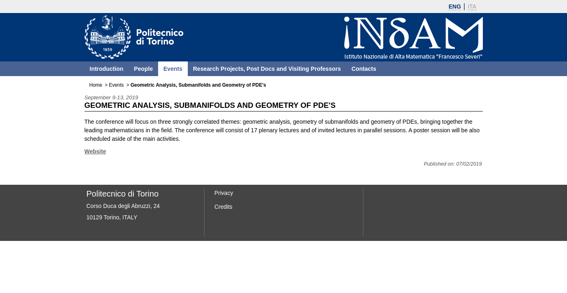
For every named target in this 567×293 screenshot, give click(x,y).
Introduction (107, 69)
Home (95, 85)
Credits (223, 206)
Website (95, 151)
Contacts (364, 69)
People (143, 69)
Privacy (224, 193)
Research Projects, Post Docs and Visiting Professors (267, 69)
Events (172, 69)
